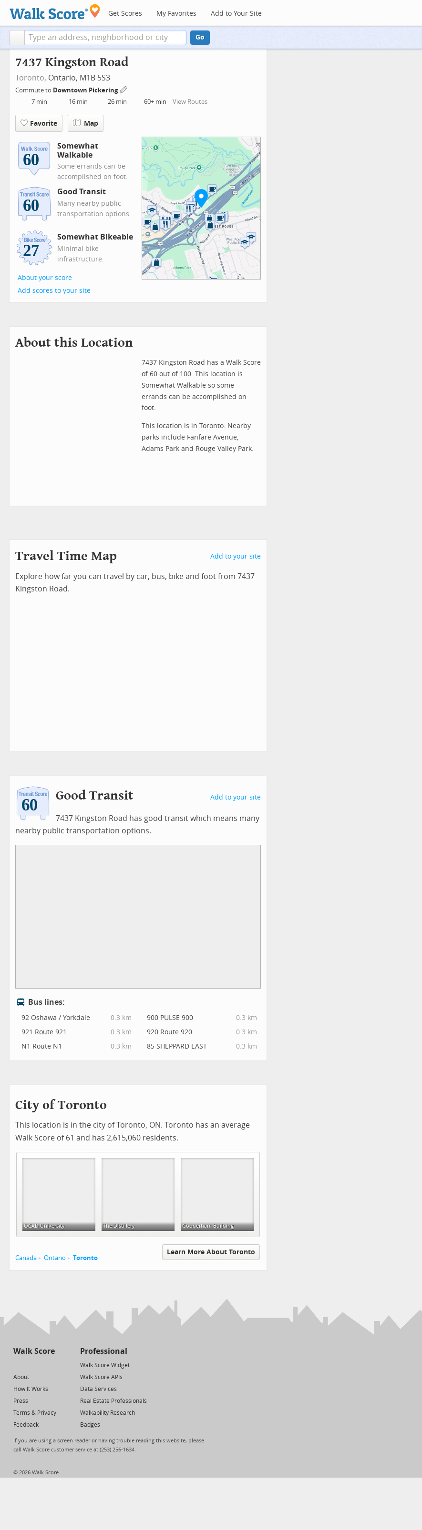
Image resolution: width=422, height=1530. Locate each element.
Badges (90, 1424)
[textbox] (105, 37)
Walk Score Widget (105, 1365)
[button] (17, 37)
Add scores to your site (54, 291)
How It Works (30, 1389)
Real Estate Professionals (113, 1401)
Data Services (98, 1389)
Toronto (29, 77)
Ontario (55, 1257)
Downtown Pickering (86, 90)
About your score (45, 278)
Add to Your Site (236, 14)
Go (200, 37)
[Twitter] (18, 1364)
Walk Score (34, 1351)
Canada (26, 1257)
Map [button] (85, 123)
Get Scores (125, 14)
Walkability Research (107, 1413)
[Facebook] (33, 1364)
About (21, 1377)
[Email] (48, 1364)
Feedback (26, 1424)
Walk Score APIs (101, 1377)
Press (20, 1401)
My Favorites (176, 14)
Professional (103, 1351)
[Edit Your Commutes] (124, 88)
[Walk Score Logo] (55, 12)
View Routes (190, 101)
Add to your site (235, 556)
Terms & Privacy (34, 1413)
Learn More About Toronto (211, 1252)
